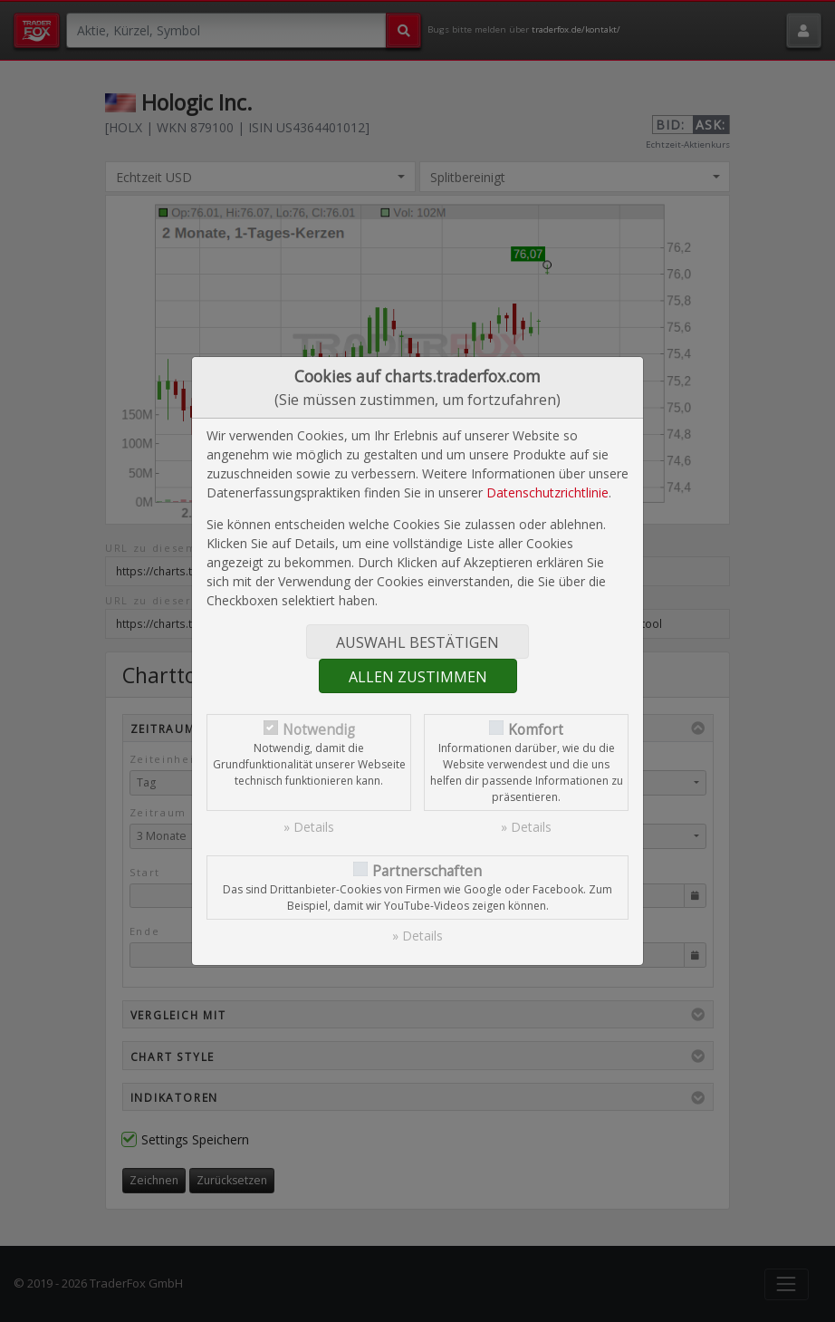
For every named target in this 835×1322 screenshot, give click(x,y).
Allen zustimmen (418, 677)
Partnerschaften (427, 871)
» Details (308, 826)
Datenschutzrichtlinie (547, 492)
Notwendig (319, 729)
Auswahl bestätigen (417, 642)
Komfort (535, 729)
